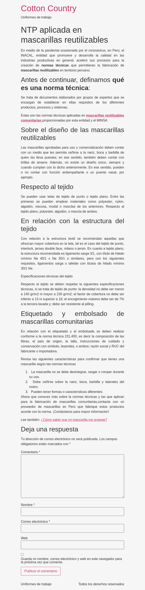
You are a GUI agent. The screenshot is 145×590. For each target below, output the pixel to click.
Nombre (28, 505)
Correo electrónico (35, 521)
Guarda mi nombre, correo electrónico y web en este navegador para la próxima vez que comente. (71, 560)
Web (24, 538)
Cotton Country (48, 8)
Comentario (30, 452)
